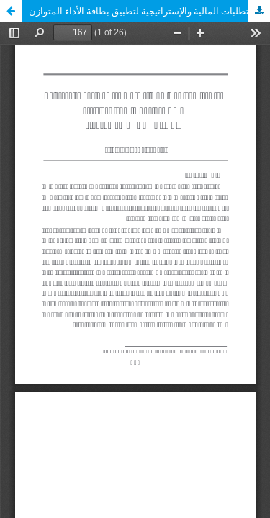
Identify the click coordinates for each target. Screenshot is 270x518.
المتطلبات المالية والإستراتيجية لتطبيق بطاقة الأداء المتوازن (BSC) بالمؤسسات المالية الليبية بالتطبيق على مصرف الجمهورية (149, 10)
